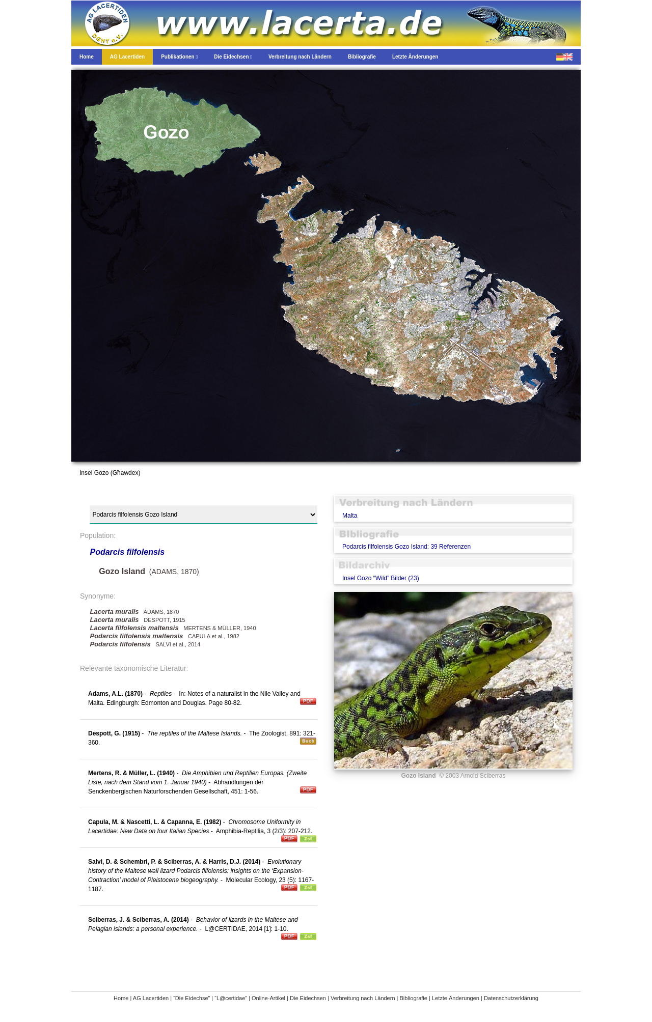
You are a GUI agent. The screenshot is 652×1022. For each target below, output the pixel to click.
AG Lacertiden (151, 998)
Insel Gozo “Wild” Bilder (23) (380, 578)
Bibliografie (413, 998)
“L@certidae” (230, 998)
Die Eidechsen (308, 998)
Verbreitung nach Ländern (363, 998)
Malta (349, 515)
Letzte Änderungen (455, 998)
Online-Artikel (268, 998)
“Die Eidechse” (191, 998)
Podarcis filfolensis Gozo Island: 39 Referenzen (406, 546)
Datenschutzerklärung (511, 998)
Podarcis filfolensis (127, 552)
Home (121, 998)
